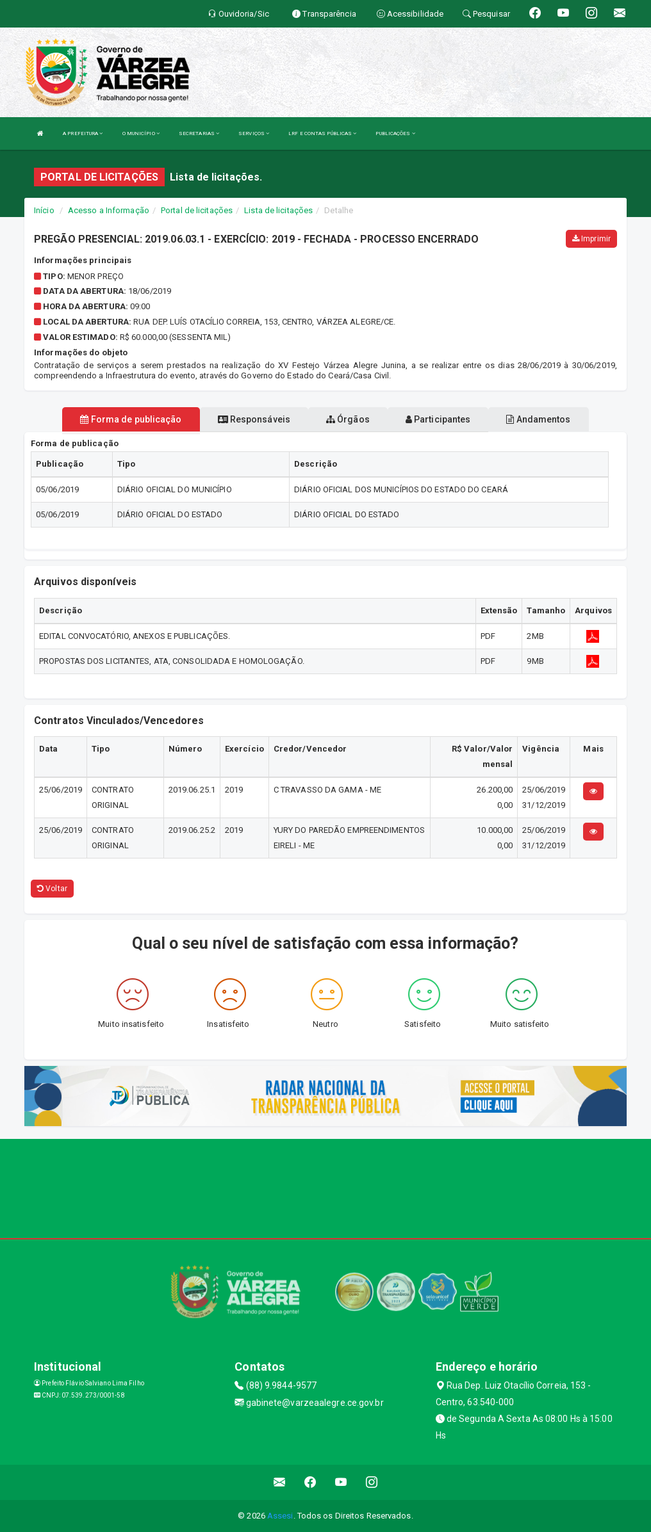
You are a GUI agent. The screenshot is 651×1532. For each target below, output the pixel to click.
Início (44, 210)
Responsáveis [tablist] (254, 419)
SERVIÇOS (253, 133)
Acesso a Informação (108, 210)
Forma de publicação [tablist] (130, 419)
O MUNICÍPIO (141, 133)
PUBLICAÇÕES (395, 133)
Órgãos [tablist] (348, 419)
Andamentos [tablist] (538, 419)
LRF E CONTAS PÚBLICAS (322, 133)
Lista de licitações (278, 210)
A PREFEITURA (83, 133)
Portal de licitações (197, 210)
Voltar (52, 888)
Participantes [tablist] (438, 419)
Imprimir (591, 238)
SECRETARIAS (199, 133)
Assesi (280, 1515)
